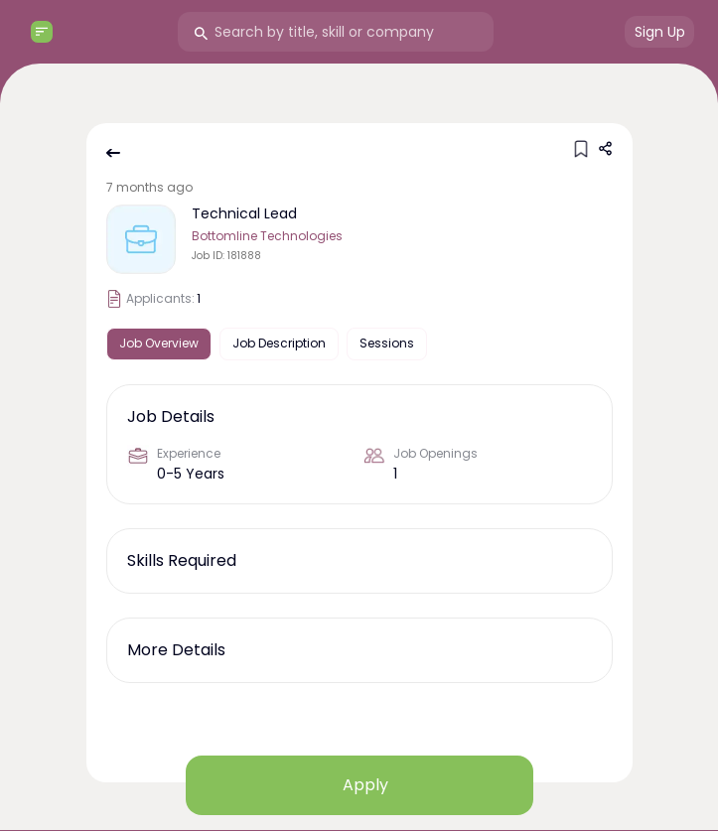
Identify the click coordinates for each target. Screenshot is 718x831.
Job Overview (159, 343)
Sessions (386, 343)
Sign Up (660, 32)
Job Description (279, 343)
